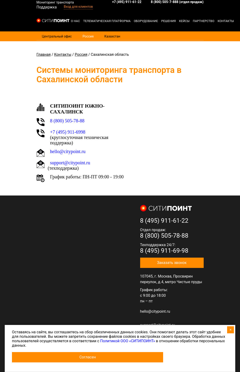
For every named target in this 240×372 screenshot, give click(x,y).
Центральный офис (57, 36)
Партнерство (203, 21)
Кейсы (184, 21)
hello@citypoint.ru (68, 151)
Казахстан (112, 36)
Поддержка (47, 7)
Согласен (87, 357)
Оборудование (146, 21)
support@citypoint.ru (70, 162)
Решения (168, 21)
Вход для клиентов (78, 6)
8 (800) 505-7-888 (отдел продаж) (177, 2)
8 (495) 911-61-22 (164, 220)
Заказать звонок (172, 262)
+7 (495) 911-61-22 (126, 2)
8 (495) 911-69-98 (164, 250)
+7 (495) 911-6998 (68, 132)
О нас (75, 21)
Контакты (226, 21)
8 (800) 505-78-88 (67, 120)
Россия (88, 36)
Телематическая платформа (107, 21)
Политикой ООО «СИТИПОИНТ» (127, 341)
